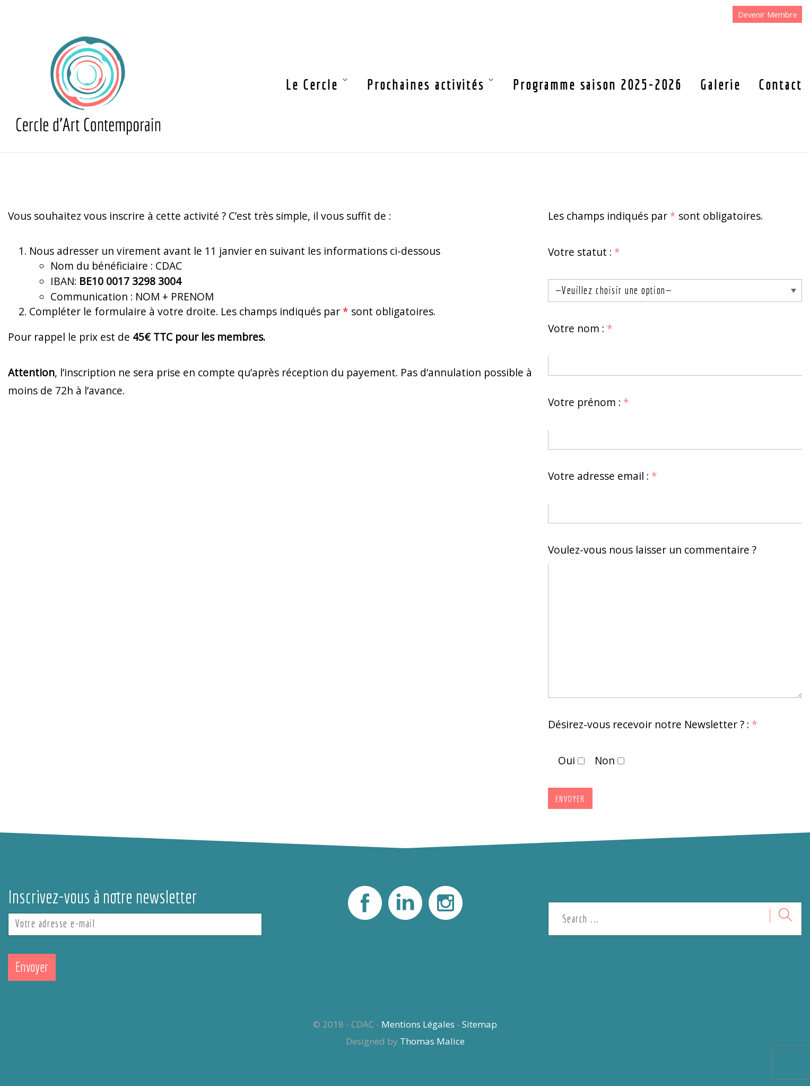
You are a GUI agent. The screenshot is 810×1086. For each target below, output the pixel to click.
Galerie (720, 84)
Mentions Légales (418, 1024)
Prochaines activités (425, 84)
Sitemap (479, 1024)
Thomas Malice (432, 1041)
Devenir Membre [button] (767, 14)
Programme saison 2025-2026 (597, 84)
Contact (780, 84)
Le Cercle (312, 84)
